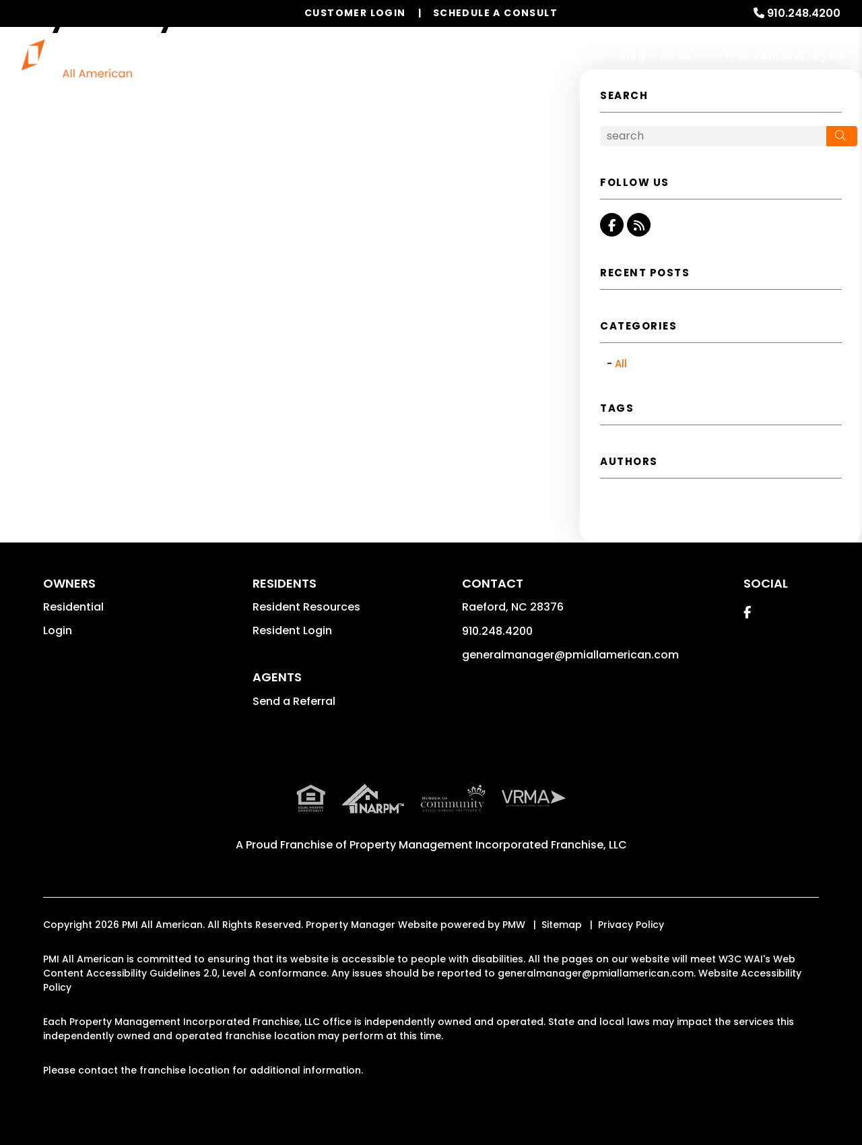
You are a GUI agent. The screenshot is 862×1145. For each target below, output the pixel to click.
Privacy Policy (631, 924)
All (621, 364)
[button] (612, 225)
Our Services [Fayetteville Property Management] (319, 55)
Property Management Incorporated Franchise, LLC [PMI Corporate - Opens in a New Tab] (488, 845)
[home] (77, 57)
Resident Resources (306, 607)
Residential (73, 607)
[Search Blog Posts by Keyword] (713, 136)
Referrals (578, 55)
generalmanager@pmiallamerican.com (570, 654)
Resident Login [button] (292, 630)
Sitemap (561, 924)
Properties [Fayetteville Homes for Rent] (415, 55)
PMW (513, 924)
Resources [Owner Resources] (492, 55)
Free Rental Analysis (784, 55)
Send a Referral (294, 701)
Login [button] (57, 630)
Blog (633, 55)
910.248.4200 (803, 13)
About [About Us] (679, 55)
